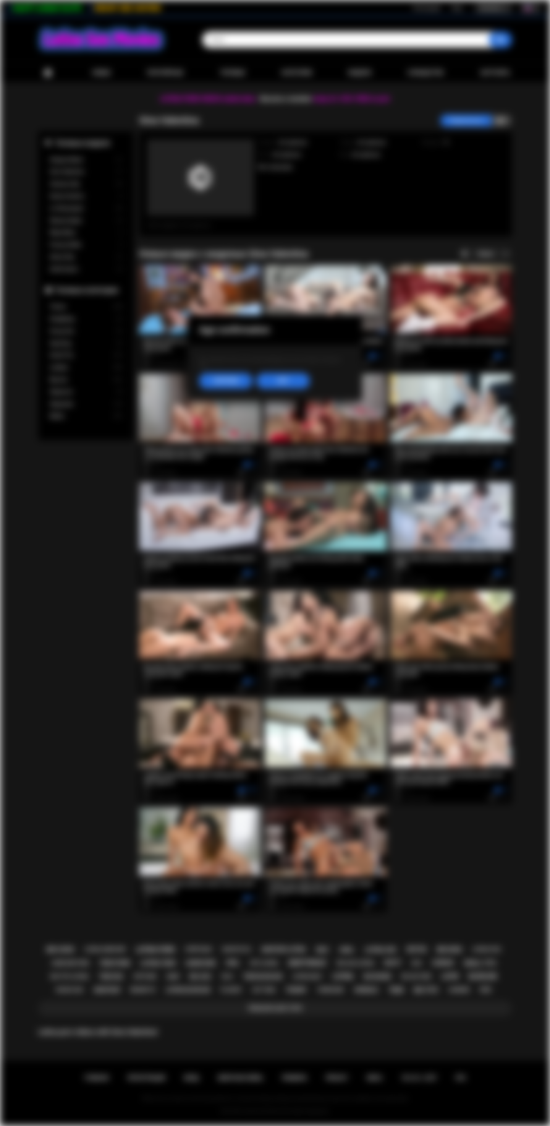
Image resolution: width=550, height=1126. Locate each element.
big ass (200, 976)
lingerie (459, 990)
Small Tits (86, 355)
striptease (198, 949)
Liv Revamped (86, 208)
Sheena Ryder (86, 220)
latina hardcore (104, 949)
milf (322, 949)
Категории (296, 73)
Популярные (165, 73)
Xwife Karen (86, 269)
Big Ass (86, 379)
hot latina (264, 963)
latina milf (307, 976)
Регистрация (426, 8)
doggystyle (236, 949)
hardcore (200, 963)
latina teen (157, 963)
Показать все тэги (275, 1008)
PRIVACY (337, 1078)
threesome (330, 990)
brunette (142, 990)
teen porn (114, 963)
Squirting (86, 343)
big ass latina (355, 963)
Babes (86, 416)
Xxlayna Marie (86, 160)
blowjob (483, 976)
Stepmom (86, 392)
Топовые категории (86, 290)
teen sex (111, 976)
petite (416, 949)
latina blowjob (188, 990)
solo (227, 976)
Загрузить (495, 73)
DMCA (374, 1078)
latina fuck (486, 949)
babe (173, 976)
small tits (480, 963)
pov (485, 989)
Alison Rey (86, 257)
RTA (461, 1078)
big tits (426, 990)
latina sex (380, 949)
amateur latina (283, 949)
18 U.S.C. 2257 (419, 1078)
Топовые (232, 73)
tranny (296, 990)
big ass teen (416, 976)
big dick (449, 949)
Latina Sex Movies (262, 1111)
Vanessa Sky (86, 184)
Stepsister (86, 404)
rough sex (69, 990)
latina (342, 976)
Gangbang (86, 319)
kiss (417, 963)
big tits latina (70, 976)
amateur (107, 989)
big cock (60, 949)
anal (347, 949)
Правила (294, 1078)
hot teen (263, 990)
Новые (101, 73)
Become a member (286, 98)
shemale (366, 990)
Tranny (86, 306)
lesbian (443, 963)
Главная (47, 73)
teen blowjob (262, 976)
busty (393, 963)
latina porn (155, 949)
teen (395, 990)
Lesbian (86, 367)
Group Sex (86, 331)
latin (450, 976)
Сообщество (426, 73)
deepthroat (307, 963)
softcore (144, 976)
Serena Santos (86, 196)
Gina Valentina (86, 172)
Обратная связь (240, 1078)
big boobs (377, 976)
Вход (457, 8)
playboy (231, 990)
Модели (359, 73)
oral (233, 963)
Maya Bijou (86, 232)
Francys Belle (86, 245)
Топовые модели (82, 143)
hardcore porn (70, 963)
